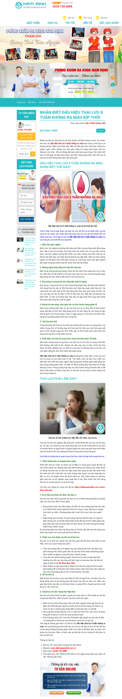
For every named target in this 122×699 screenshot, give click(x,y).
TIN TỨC (70, 22)
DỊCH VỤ (53, 22)
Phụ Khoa (32, 102)
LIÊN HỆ (87, 22)
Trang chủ (21, 102)
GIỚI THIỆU (33, 22)
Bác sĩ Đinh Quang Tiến (95, 123)
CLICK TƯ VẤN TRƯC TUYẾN (26, 136)
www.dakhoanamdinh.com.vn (63, 648)
